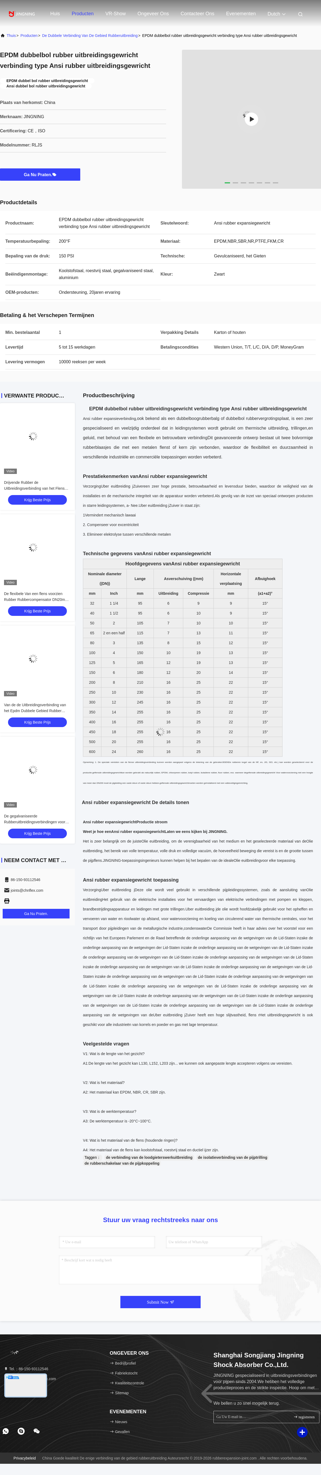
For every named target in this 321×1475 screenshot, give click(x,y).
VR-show (115, 13)
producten (28, 35)
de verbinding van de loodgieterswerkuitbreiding (149, 1157)
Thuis (11, 35)
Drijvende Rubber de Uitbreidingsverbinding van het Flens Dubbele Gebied (34, 488)
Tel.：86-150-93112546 (26, 1369)
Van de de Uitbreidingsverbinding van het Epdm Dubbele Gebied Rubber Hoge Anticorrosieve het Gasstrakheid (35, 711)
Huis (55, 13)
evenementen (241, 13)
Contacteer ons (197, 13)
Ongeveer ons (153, 13)
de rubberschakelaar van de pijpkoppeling (122, 1163)
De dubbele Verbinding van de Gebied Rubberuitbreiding (89, 35)
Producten (83, 13)
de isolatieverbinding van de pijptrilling (233, 1157)
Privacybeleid (25, 1458)
